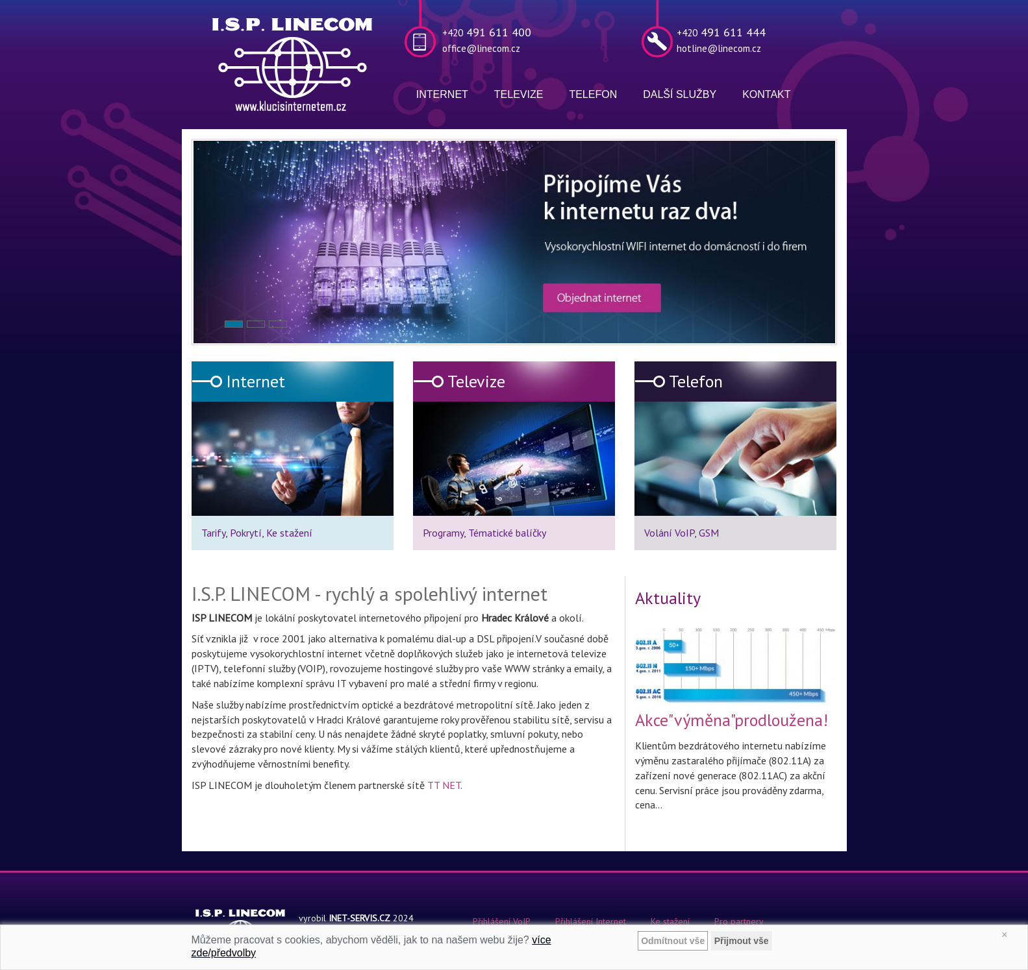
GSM (709, 532)
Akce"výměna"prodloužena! (731, 720)
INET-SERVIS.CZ (359, 918)
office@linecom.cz (481, 48)
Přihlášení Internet (590, 921)
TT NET (443, 785)
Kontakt (766, 94)
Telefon (593, 94)
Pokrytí (246, 532)
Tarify (213, 532)
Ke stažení (289, 532)
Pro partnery (739, 921)
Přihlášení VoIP (502, 921)
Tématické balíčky (507, 532)
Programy (443, 532)
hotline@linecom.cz (719, 48)
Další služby (679, 94)
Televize (519, 94)
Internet (442, 94)
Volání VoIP (669, 532)
